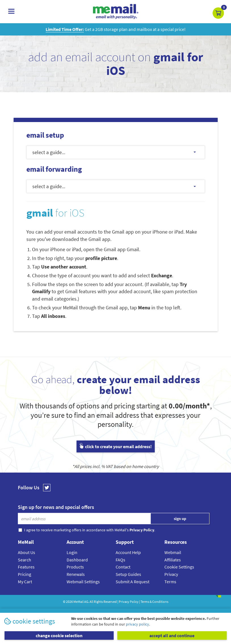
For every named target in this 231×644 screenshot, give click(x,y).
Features (26, 567)
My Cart (25, 581)
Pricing (24, 574)
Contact (123, 567)
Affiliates (172, 560)
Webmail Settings (83, 581)
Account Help (128, 552)
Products (75, 567)
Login (72, 552)
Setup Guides (128, 574)
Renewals (76, 574)
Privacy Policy (129, 601)
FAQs (120, 560)
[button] (218, 13)
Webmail (172, 552)
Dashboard (77, 560)
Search (24, 560)
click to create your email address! (116, 446)
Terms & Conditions (154, 601)
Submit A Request (132, 581)
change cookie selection (59, 635)
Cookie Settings (179, 567)
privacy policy (137, 624)
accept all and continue (171, 635)
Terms (170, 581)
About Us (26, 552)
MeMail (78, 601)
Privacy (171, 574)
